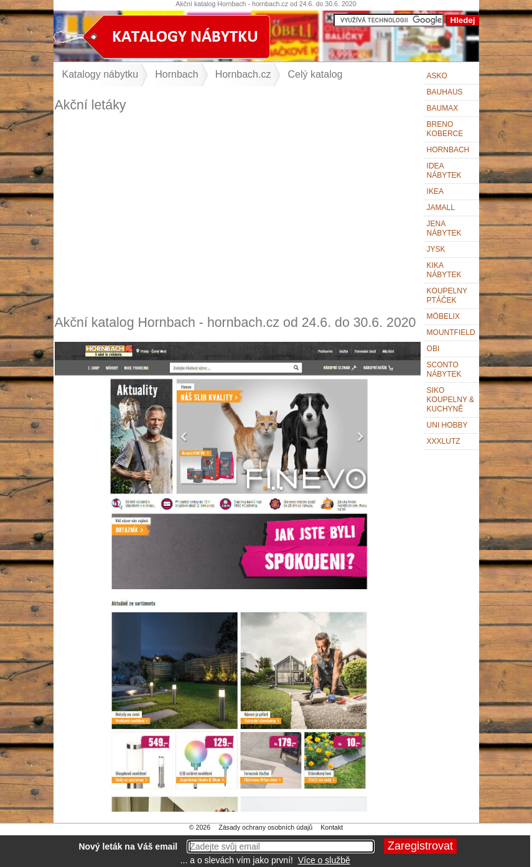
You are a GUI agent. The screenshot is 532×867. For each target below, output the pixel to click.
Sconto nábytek (444, 369)
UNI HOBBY (447, 425)
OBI (433, 348)
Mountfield (451, 332)
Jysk (436, 249)
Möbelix (443, 316)
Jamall (441, 207)
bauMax (443, 108)
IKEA (435, 191)
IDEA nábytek (444, 171)
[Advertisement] (237, 214)
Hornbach (448, 149)
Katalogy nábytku (100, 74)
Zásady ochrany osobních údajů (265, 827)
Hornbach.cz (243, 74)
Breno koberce (445, 129)
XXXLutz (443, 441)
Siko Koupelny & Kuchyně (450, 399)
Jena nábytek (444, 228)
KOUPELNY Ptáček (447, 296)
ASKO (437, 75)
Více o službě (324, 860)
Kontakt (331, 827)
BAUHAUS (445, 92)
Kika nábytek (444, 270)
